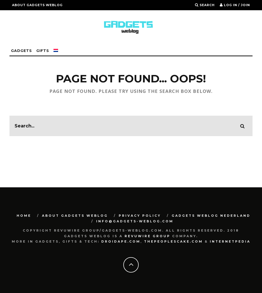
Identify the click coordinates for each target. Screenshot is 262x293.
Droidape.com (120, 241)
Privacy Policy (140, 216)
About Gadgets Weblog (37, 5)
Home (24, 216)
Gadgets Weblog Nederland (211, 216)
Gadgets (21, 50)
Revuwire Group (147, 236)
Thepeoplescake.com (173, 241)
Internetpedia (230, 241)
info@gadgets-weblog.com (134, 221)
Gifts (42, 50)
